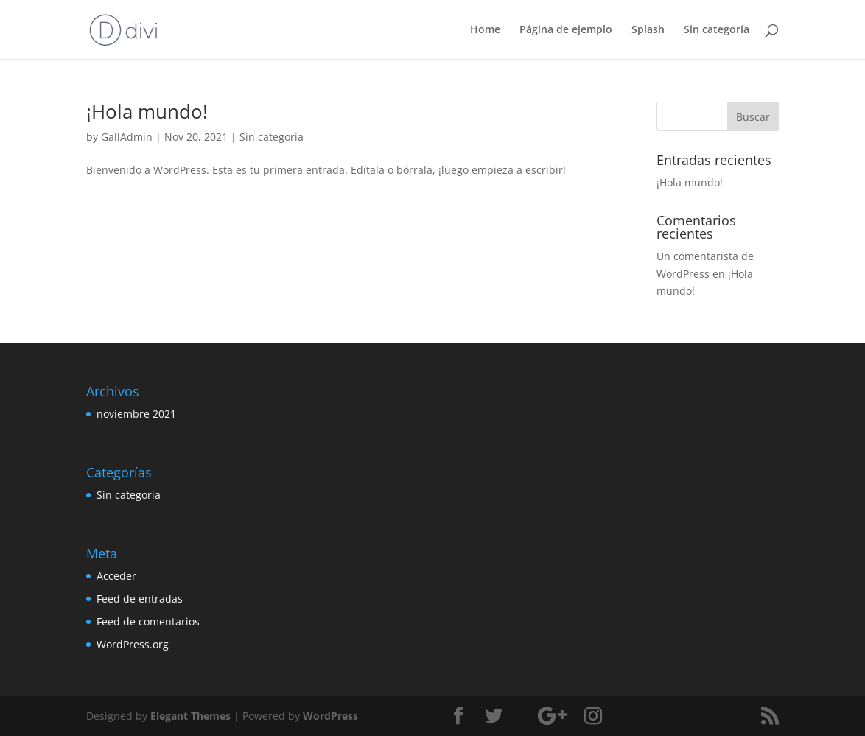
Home (485, 30)
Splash (648, 30)
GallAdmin (127, 137)
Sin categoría (716, 30)
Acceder (116, 576)
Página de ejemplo (565, 30)
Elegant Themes (190, 716)
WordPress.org (133, 644)
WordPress (330, 716)
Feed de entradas (140, 599)
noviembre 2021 (136, 414)
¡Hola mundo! (147, 111)
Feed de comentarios (148, 621)
